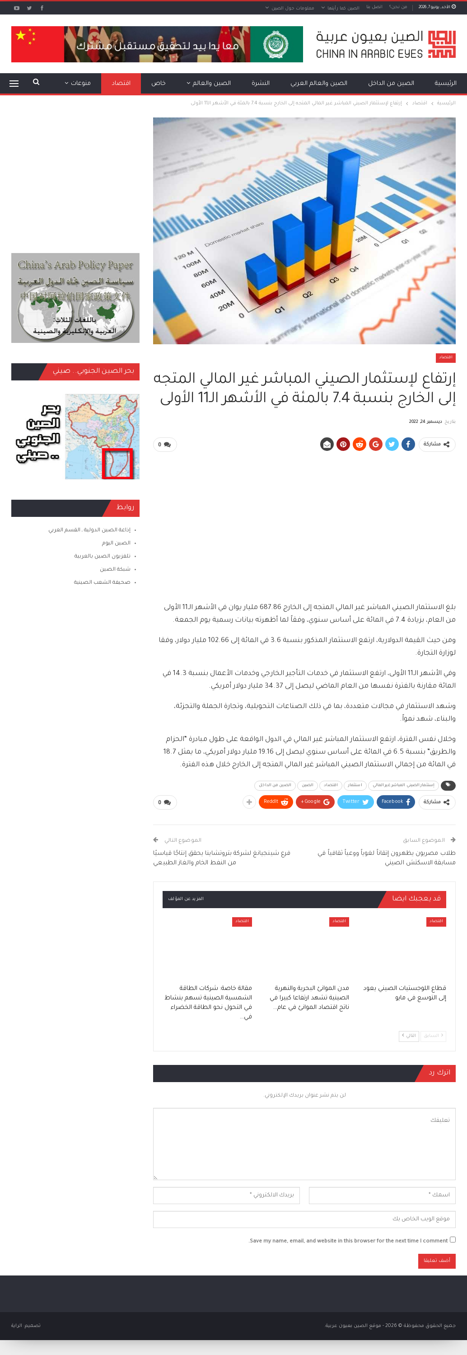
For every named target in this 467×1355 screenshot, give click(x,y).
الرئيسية (446, 83)
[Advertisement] (304, 522)
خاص (158, 83)
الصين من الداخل (391, 83)
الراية (16, 1325)
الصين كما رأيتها (343, 8)
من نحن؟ (398, 7)
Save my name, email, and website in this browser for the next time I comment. (348, 1241)
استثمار (355, 785)
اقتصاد (121, 83)
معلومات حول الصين (292, 8)
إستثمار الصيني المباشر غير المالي (403, 785)
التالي (409, 1035)
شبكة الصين (115, 570)
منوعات (81, 83)
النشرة (261, 83)
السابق (433, 1035)
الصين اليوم (116, 544)
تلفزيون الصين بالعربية (103, 557)
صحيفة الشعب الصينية (102, 583)
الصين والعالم (212, 83)
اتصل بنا (374, 7)
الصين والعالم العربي (318, 83)
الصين (308, 785)
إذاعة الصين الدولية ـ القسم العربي (89, 531)
